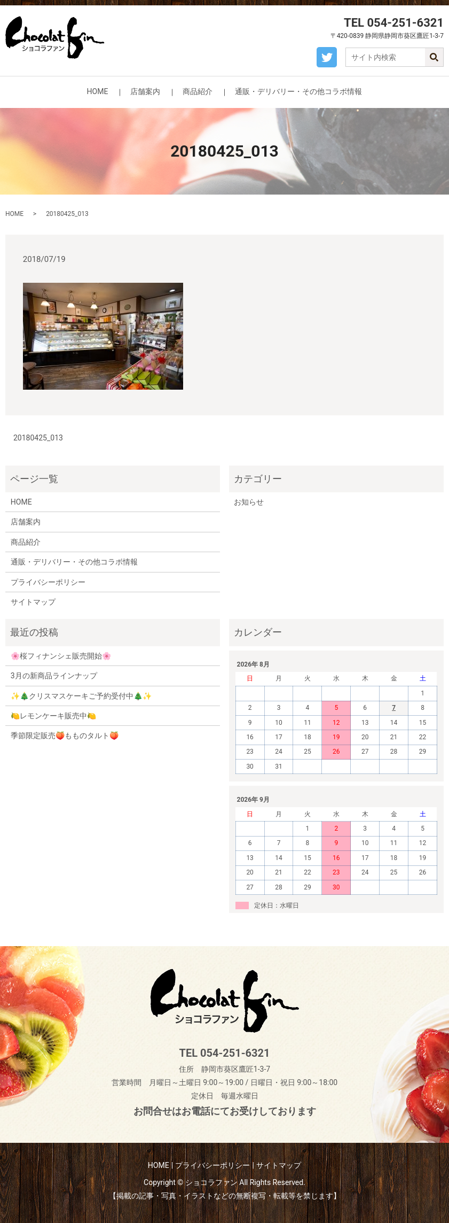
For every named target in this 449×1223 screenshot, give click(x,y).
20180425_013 (38, 438)
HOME (97, 91)
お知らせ (249, 502)
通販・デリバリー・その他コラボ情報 (298, 91)
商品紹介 (197, 91)
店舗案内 (145, 91)
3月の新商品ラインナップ (54, 675)
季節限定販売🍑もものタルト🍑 (65, 735)
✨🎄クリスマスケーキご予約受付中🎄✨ (81, 696)
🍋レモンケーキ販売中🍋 (53, 715)
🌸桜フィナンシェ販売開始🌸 (61, 656)
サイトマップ (33, 602)
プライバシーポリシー (48, 582)
